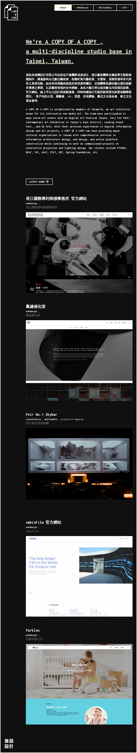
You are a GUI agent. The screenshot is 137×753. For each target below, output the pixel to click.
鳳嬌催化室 (35, 306)
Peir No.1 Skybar (41, 414)
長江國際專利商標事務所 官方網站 (56, 199)
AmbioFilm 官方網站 (43, 522)
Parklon (33, 630)
